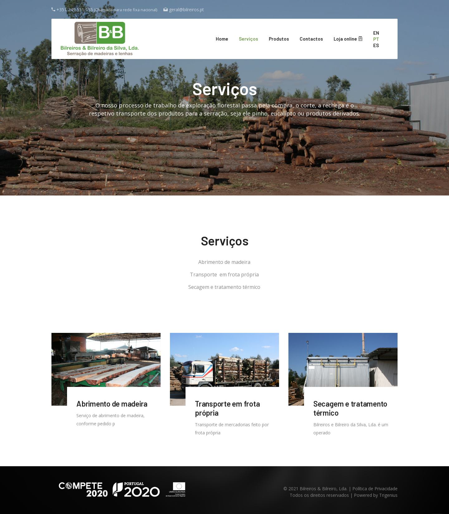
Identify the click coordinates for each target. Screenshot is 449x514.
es (376, 45)
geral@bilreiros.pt (186, 9)
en (376, 33)
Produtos (279, 39)
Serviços (248, 39)
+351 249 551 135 (74, 9)
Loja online (348, 39)
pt (376, 39)
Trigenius (388, 495)
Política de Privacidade (375, 489)
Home (222, 39)
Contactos (311, 39)
